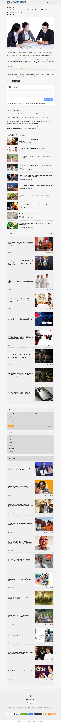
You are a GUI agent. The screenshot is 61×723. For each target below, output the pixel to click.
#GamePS (10, 439)
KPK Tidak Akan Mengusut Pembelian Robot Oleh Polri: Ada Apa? (19, 634)
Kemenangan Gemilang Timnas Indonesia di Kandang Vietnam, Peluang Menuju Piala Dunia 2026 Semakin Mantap (35, 166)
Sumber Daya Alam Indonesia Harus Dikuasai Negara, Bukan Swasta (20, 598)
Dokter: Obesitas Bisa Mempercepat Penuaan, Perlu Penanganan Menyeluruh (27, 126)
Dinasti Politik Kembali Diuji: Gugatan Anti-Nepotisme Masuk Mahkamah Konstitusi (20, 487)
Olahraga (21, 158)
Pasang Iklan (28, 707)
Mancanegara (22, 178)
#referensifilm (11, 442)
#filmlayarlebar (11, 448)
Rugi (10, 416)
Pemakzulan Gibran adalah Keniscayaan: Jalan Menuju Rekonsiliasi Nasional (20, 653)
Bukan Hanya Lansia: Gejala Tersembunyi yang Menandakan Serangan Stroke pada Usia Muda (20, 318)
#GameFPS (10, 451)
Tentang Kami (12, 707)
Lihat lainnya (51, 233)
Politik (20, 149)
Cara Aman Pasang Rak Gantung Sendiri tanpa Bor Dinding (22, 123)
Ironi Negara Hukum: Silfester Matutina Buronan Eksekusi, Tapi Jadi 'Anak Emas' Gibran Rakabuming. (20, 505)
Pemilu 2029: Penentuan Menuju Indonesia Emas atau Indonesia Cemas (21, 671)
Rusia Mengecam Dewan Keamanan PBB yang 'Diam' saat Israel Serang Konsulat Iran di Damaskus (35, 176)
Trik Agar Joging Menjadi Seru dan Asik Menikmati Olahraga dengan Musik (34, 156)
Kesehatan (21, 216)
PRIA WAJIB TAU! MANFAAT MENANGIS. (29, 139)
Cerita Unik (21, 141)
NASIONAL (21, 187)
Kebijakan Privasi (42, 707)
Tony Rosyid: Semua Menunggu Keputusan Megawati (32, 148)
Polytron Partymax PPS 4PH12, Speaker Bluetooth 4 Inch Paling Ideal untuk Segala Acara (29, 114)
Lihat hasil (50, 426)
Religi (20, 206)
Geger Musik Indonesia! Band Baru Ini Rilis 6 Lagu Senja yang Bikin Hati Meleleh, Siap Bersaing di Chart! (21, 281)
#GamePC (10, 436)
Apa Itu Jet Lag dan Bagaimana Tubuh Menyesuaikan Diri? (22, 128)
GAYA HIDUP (12, 7)
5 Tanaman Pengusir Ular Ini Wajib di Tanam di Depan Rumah (35, 195)
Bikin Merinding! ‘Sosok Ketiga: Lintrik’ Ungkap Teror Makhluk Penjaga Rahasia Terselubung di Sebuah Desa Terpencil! (20, 375)
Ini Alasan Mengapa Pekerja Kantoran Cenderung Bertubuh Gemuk (25, 68)
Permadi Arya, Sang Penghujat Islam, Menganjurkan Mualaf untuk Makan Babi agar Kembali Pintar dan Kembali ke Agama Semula (20, 542)
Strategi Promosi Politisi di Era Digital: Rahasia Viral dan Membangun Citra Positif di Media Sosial (21, 579)
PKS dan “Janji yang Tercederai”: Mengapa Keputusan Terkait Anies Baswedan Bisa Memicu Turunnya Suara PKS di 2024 (20, 561)
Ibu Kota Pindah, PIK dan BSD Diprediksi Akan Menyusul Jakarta (36, 185)
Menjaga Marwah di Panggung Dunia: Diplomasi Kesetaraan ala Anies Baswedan (21, 468)
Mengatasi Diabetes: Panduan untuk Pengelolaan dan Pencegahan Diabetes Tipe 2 (36, 214)
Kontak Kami (49, 707)
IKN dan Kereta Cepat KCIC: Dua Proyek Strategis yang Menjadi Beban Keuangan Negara (21, 616)
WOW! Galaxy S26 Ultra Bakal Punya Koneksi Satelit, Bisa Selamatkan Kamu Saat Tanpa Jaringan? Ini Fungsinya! (19, 393)
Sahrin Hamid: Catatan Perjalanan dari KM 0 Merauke (20, 524)
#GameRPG (10, 445)
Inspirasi (21, 196)
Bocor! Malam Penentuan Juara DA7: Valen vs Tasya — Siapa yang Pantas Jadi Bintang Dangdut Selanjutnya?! (21, 300)
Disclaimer (34, 707)
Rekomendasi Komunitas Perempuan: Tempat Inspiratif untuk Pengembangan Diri (28, 121)
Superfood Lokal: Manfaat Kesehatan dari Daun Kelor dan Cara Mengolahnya (35, 224)
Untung (11, 421)
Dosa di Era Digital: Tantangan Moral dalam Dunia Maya (34, 204)
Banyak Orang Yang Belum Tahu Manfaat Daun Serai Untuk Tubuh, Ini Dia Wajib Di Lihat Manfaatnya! (30, 118)
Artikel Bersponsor (20, 707)
